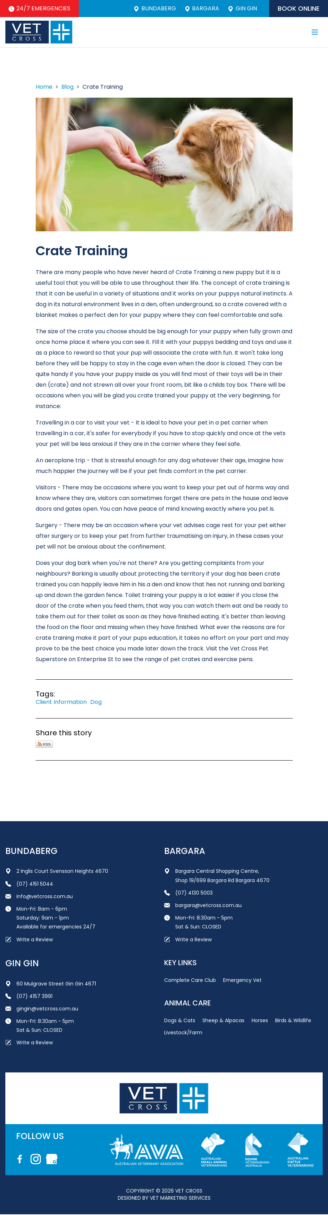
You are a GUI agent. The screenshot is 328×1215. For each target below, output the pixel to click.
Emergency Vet (242, 980)
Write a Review (29, 939)
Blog (67, 87)
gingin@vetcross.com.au (41, 1009)
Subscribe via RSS (44, 744)
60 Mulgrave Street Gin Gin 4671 (50, 984)
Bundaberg (153, 8)
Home (44, 87)
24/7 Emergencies (39, 8)
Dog (96, 702)
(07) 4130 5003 (188, 893)
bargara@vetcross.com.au (203, 905)
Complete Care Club (190, 980)
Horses (260, 1020)
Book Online (298, 8)
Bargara (200, 8)
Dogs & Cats (179, 1020)
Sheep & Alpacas (223, 1020)
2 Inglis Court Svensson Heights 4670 (56, 871)
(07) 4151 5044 (29, 884)
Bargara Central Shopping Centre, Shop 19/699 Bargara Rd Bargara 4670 (216, 876)
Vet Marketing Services (180, 1198)
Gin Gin (241, 8)
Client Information (61, 702)
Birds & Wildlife (293, 1020)
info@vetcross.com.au (39, 896)
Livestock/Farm (183, 1032)
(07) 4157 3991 (28, 996)
